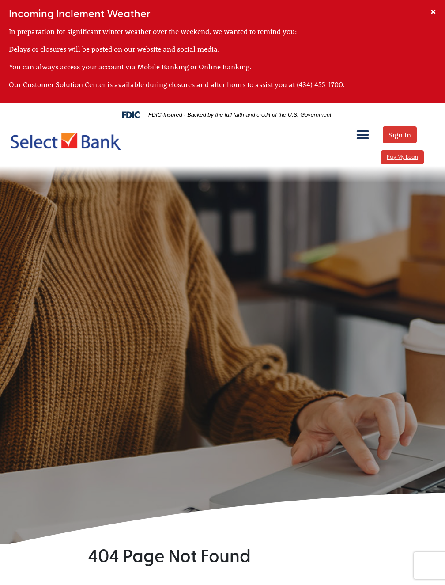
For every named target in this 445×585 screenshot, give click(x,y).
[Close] (433, 10)
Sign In (399, 134)
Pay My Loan (402, 157)
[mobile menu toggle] (363, 134)
